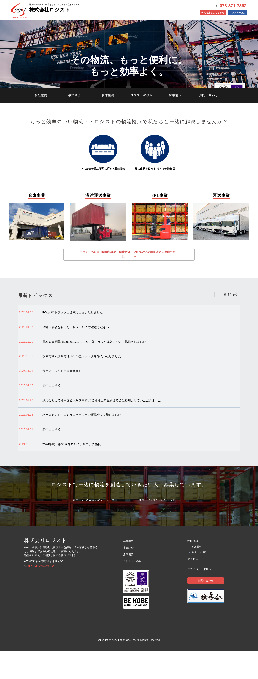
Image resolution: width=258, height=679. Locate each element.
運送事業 (221, 222)
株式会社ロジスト (49, 5)
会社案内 (40, 122)
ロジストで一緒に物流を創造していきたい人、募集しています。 (129, 513)
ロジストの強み (235, 14)
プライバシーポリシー (200, 597)
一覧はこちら (229, 322)
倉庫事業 (36, 222)
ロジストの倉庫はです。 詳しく (129, 281)
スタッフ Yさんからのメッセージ (160, 528)
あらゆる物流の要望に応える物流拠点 (103, 179)
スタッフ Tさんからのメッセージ (93, 528)
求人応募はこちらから (207, 14)
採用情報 (175, 122)
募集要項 (196, 575)
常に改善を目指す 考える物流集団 (155, 179)
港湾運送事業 (98, 222)
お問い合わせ (208, 122)
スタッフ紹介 (199, 580)
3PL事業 (160, 222)
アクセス (192, 586)
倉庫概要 (108, 122)
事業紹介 (74, 122)
